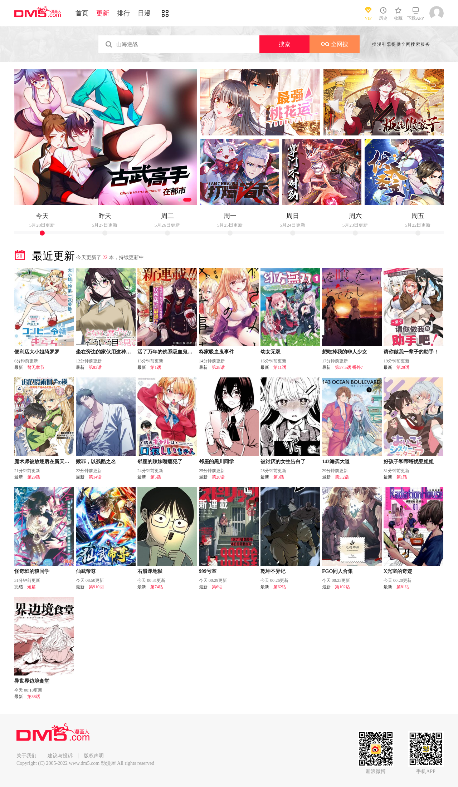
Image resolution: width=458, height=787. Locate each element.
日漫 (144, 13)
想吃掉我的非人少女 (344, 352)
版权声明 (94, 755)
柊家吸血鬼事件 (216, 352)
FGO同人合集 (337, 571)
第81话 (402, 586)
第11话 (279, 367)
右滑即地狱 (149, 571)
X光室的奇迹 (398, 571)
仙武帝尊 (86, 571)
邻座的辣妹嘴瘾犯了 (159, 461)
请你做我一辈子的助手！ (411, 352)
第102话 (342, 586)
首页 (81, 13)
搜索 (284, 44)
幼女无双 (270, 352)
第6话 (217, 586)
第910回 (96, 586)
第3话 (278, 477)
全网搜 (334, 44)
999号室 (207, 571)
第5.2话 (342, 477)
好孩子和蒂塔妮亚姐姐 (409, 461)
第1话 (155, 367)
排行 (123, 13)
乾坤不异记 (273, 571)
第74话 (156, 586)
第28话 (218, 367)
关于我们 (26, 755)
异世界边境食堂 (31, 681)
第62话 (279, 586)
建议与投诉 (60, 755)
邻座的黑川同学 (216, 461)
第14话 (95, 477)
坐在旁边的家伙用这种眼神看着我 (113, 352)
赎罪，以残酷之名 (96, 461)
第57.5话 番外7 (349, 367)
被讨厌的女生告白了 (283, 461)
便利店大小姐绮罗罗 (36, 352)
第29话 (402, 367)
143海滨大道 (336, 461)
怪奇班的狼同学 (31, 571)
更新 (102, 13)
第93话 (95, 367)
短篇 (31, 586)
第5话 (155, 477)
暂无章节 (35, 367)
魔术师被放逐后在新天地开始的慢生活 (56, 461)
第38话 (33, 696)
